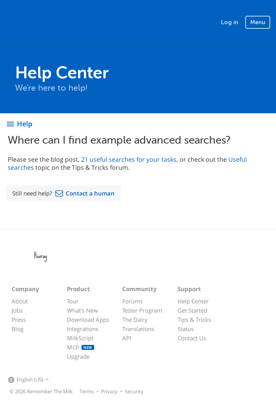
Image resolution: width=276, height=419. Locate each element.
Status (186, 329)
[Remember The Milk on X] (72, 380)
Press (19, 319)
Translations (138, 329)
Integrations (82, 329)
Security (134, 391)
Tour (72, 301)
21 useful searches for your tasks (128, 159)
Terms (87, 391)
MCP (80, 347)
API (126, 338)
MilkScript (80, 338)
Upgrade (78, 356)
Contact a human (90, 193)
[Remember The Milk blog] (82, 380)
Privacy (109, 391)
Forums (132, 301)
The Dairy (135, 319)
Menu (257, 22)
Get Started (192, 310)
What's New (82, 310)
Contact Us (192, 338)
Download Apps (88, 319)
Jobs (17, 310)
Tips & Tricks (194, 319)
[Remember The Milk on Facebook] (62, 380)
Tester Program (142, 310)
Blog (17, 329)
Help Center (193, 301)
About (20, 301)
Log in (229, 22)
